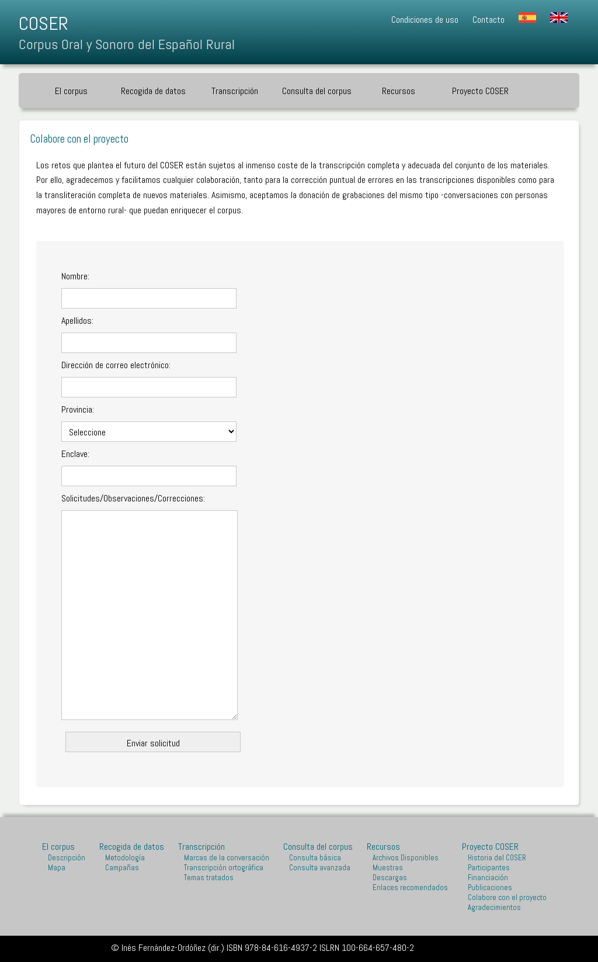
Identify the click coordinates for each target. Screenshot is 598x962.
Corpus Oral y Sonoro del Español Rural (127, 44)
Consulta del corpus (317, 91)
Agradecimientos (494, 907)
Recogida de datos (153, 91)
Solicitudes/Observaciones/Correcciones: (133, 498)
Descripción (66, 858)
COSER (43, 23)
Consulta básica (315, 858)
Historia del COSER (497, 858)
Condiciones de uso (424, 19)
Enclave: (75, 454)
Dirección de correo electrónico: (116, 365)
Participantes (489, 868)
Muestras (388, 868)
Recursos (398, 91)
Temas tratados (209, 878)
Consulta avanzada (319, 868)
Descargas (390, 878)
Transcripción (234, 91)
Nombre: (75, 276)
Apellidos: (77, 320)
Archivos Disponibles (406, 858)
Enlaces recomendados (410, 887)
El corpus (71, 91)
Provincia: (77, 409)
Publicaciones (490, 887)
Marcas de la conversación (226, 858)
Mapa (56, 868)
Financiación (488, 878)
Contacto (488, 19)
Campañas (122, 868)
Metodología (125, 858)
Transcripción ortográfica (223, 868)
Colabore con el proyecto (507, 897)
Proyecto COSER (480, 91)
